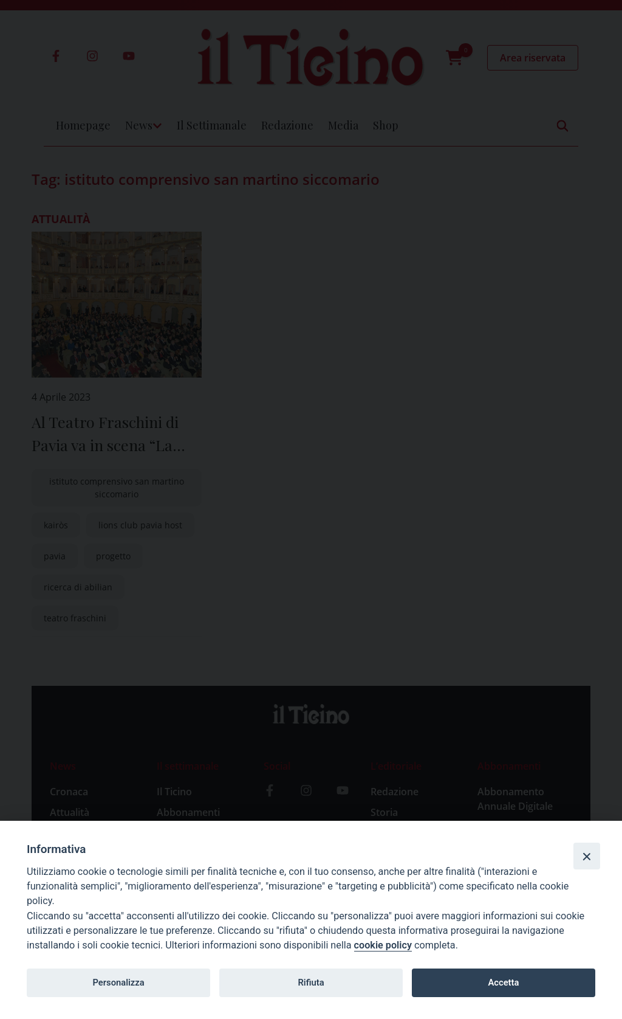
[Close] (586, 856)
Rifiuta (311, 982)
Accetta (503, 982)
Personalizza (118, 982)
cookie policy (383, 945)
